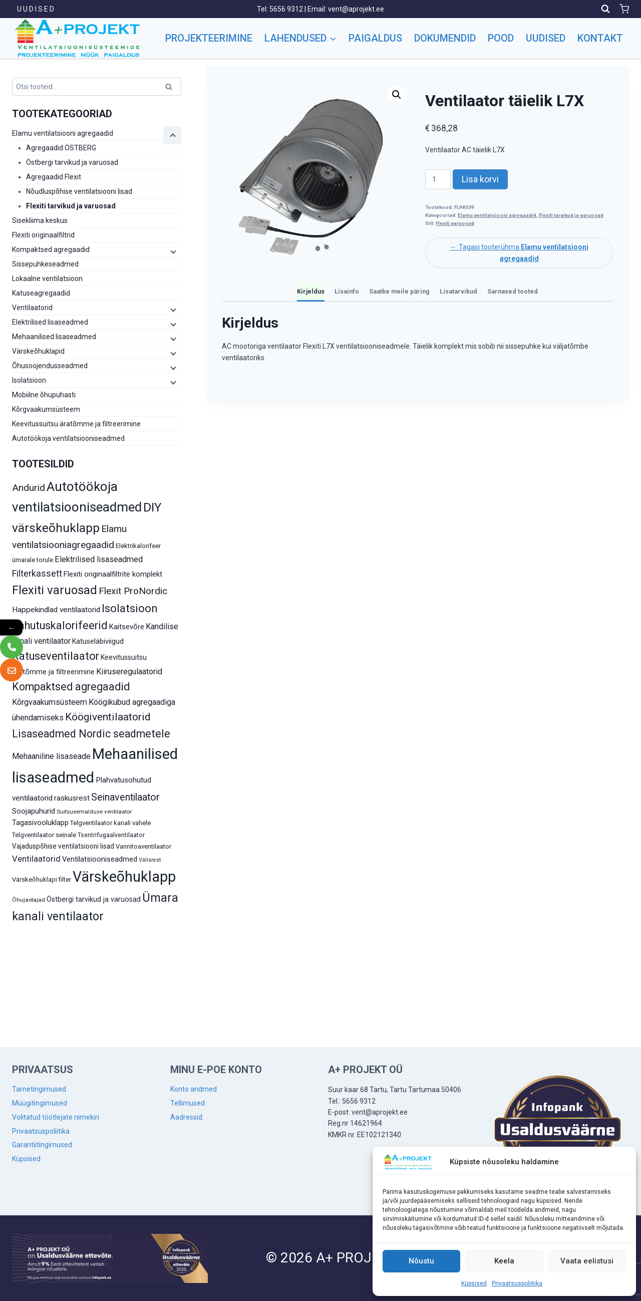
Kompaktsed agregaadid (51, 249)
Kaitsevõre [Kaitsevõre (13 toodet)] (126, 626)
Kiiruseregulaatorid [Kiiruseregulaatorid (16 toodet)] (129, 671)
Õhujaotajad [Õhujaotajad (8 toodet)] (28, 899)
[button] (397, 95)
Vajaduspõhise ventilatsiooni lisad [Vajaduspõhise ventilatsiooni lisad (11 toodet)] (63, 846)
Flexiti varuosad (455, 223)
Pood (501, 38)
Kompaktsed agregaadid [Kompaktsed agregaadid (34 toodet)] (71, 686)
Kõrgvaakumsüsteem (46, 409)
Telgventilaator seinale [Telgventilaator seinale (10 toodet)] (44, 835)
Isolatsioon (29, 380)
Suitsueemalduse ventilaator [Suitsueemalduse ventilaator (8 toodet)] (94, 811)
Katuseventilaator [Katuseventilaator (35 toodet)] (55, 656)
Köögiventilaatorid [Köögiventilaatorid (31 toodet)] (108, 717)
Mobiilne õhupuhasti (44, 395)
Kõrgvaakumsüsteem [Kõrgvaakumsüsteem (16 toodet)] (49, 702)
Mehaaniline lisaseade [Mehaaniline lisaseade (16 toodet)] (51, 756)
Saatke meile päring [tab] (399, 291)
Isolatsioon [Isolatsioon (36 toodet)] (130, 608)
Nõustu (421, 1260)
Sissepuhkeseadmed (45, 264)
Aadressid (186, 1117)
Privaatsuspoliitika (517, 1283)
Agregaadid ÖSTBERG (61, 148)
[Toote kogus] (438, 179)
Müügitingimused (39, 1103)
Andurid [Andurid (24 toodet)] (28, 487)
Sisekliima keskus (40, 220)
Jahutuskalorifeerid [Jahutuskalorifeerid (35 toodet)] (60, 625)
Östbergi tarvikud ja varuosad (72, 162)
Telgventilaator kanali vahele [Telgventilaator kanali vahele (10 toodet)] (110, 823)
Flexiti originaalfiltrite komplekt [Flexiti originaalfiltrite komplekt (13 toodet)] (113, 574)
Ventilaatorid (32, 308)
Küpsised (474, 1283)
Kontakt (600, 38)
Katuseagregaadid (41, 293)
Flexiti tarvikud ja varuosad (571, 215)
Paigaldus (375, 38)
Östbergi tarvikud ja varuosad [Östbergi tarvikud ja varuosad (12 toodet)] (94, 899)
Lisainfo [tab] (347, 291)
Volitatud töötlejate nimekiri (55, 1117)
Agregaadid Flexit (53, 177)
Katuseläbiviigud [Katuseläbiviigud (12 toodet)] (98, 641)
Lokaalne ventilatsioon (47, 279)
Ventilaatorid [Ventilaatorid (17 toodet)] (36, 859)
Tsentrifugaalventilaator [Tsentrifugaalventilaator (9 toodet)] (111, 835)
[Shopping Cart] (624, 9)
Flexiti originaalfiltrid (43, 235)
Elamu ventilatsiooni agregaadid (497, 215)
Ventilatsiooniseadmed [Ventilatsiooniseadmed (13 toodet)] (99, 859)
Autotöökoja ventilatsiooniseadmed (68, 438)
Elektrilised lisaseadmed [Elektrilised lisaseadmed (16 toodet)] (99, 559)
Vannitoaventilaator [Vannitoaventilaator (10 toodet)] (143, 846)
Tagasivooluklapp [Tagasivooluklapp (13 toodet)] (40, 822)
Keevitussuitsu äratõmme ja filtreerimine (76, 424)
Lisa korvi (480, 179)
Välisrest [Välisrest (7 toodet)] (150, 860)
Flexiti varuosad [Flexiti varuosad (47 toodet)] (54, 590)
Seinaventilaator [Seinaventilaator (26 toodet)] (125, 797)
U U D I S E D (35, 9)
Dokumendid (445, 38)
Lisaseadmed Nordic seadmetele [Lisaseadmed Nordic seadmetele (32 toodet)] (91, 733)
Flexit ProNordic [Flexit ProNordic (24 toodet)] (133, 591)
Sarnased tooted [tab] (512, 291)
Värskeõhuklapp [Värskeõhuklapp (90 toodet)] (124, 876)
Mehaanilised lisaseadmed (54, 337)
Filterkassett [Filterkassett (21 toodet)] (37, 573)
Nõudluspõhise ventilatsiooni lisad (79, 191)
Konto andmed (193, 1089)
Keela (504, 1260)
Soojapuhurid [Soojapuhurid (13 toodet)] (33, 811)
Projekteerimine (208, 38)
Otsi (170, 88)
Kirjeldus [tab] (311, 291)
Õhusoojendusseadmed (50, 366)
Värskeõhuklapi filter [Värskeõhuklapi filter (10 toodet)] (41, 879)
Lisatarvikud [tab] (458, 291)
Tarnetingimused (39, 1089)
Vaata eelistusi (586, 1260)
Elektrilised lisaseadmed (50, 322)
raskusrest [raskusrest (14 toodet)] (72, 798)
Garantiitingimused (42, 1145)
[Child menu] (172, 135)
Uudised (545, 38)
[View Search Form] (605, 9)
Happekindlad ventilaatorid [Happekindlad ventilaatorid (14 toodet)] (56, 609)
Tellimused (187, 1103)
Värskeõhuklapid (38, 351)
